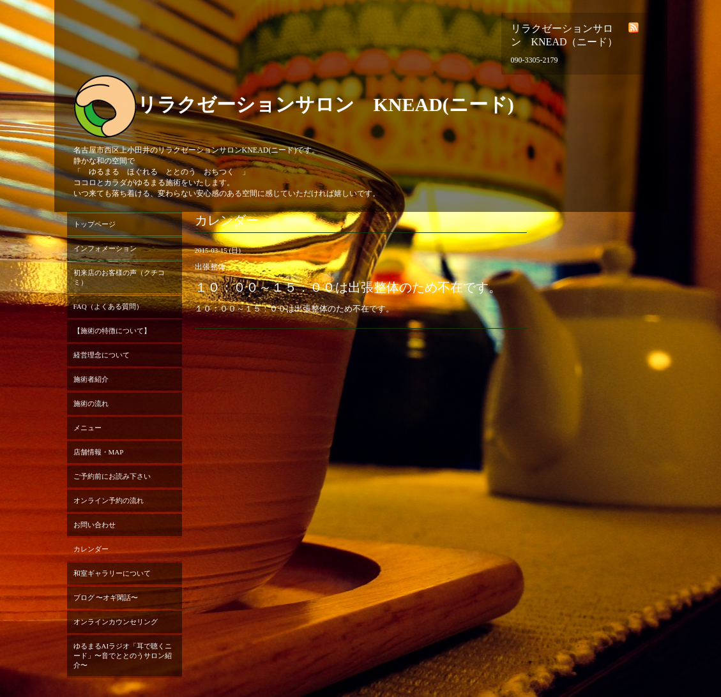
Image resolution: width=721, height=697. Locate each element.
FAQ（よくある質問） (108, 306)
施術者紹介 (91, 379)
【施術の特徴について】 (112, 330)
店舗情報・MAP (98, 452)
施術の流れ (91, 403)
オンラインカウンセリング (115, 622)
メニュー (87, 427)
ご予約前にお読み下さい (112, 476)
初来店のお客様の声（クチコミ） (119, 277)
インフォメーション (105, 248)
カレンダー (91, 549)
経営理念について (101, 355)
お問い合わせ (94, 524)
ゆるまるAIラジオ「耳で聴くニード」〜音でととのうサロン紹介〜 (122, 655)
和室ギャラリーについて (112, 573)
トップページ (94, 224)
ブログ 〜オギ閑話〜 (106, 597)
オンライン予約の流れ (108, 500)
